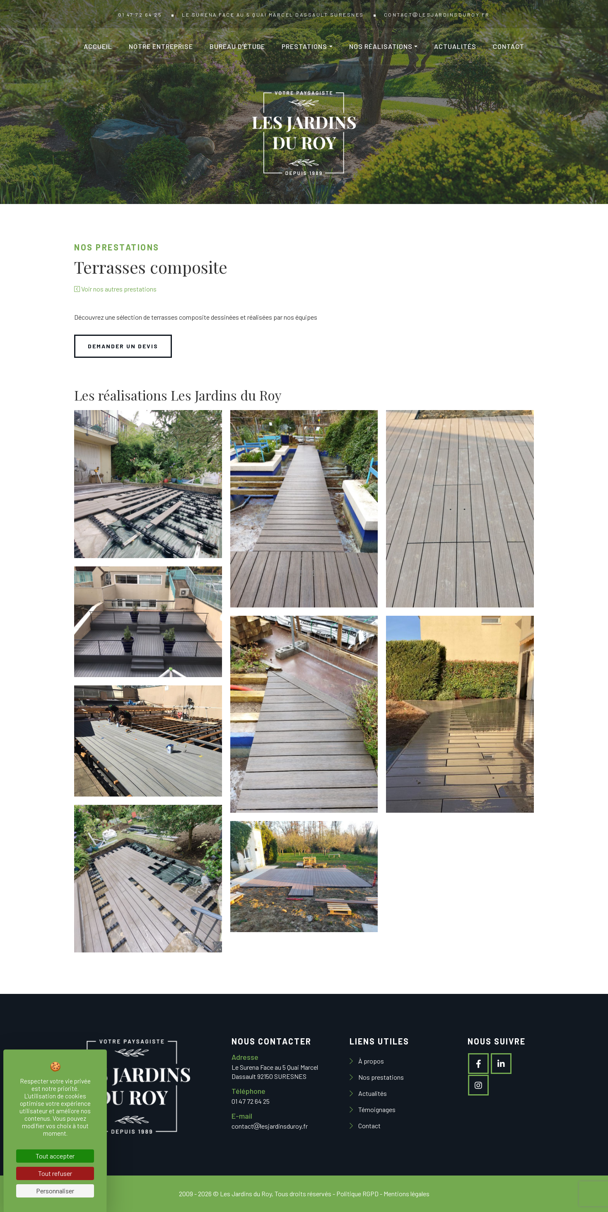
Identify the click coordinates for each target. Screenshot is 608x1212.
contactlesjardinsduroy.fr (437, 14)
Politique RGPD (357, 1193)
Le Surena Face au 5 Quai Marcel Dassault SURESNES (273, 14)
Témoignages (376, 1109)
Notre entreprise (161, 46)
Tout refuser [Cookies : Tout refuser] (55, 1173)
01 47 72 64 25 (140, 14)
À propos (370, 1061)
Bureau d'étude (237, 46)
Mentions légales (406, 1193)
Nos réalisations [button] (381, 46)
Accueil (98, 46)
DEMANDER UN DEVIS (123, 346)
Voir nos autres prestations (115, 289)
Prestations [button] (304, 46)
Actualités (455, 46)
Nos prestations (380, 1077)
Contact (508, 46)
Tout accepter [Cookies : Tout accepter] (55, 1156)
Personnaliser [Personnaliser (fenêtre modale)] (55, 1191)
